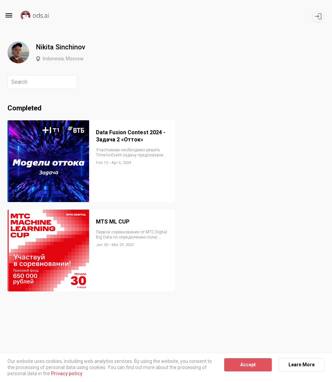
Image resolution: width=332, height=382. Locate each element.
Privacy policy (66, 374)
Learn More (301, 364)
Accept (248, 364)
